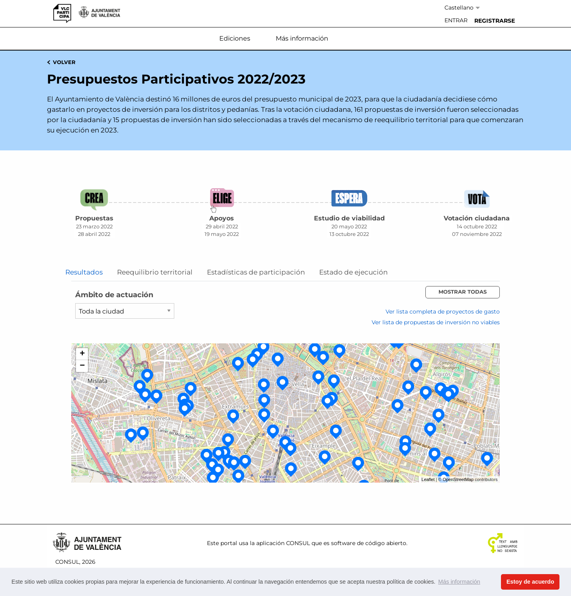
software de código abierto (368, 543)
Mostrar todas (462, 292)
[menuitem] (456, 20)
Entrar (456, 20)
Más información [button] (459, 581)
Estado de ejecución (353, 272)
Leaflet (428, 479)
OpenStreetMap (458, 479)
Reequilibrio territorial (155, 272)
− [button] (82, 366)
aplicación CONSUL (283, 543)
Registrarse (494, 20)
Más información (302, 38)
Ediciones (234, 38)
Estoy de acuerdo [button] (530, 581)
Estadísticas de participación (256, 272)
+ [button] (82, 354)
